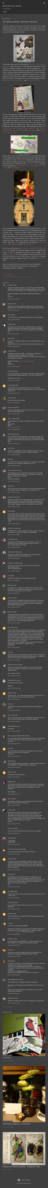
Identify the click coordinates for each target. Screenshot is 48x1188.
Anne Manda (11, 385)
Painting (17, 276)
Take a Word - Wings (33, 80)
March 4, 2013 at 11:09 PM (14, 956)
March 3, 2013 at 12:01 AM (14, 743)
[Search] (44, 2)
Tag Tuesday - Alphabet (32, 163)
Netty (9, 338)
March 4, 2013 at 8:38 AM (14, 934)
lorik (9, 950)
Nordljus (10, 761)
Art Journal (11, 276)
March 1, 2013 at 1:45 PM (13, 523)
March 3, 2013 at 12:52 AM (14, 767)
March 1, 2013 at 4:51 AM (13, 333)
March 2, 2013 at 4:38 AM (14, 622)
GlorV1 (9, 448)
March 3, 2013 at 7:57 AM (14, 823)
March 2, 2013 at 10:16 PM (14, 731)
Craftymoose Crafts (13, 552)
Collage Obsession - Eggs (31, 128)
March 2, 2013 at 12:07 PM (14, 688)
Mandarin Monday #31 (27, 244)
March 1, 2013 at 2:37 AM (14, 319)
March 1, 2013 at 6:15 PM (13, 580)
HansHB (10, 838)
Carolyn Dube (12, 407)
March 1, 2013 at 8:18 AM (14, 413)
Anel (7, 276)
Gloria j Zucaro (12, 434)
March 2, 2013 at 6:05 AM (14, 647)
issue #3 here (41, 258)
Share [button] (4, 274)
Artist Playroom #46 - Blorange (12, 128)
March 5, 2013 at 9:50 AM (14, 993)
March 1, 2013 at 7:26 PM (14, 607)
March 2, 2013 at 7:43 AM (14, 660)
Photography (23, 276)
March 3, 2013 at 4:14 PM (14, 869)
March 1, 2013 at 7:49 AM (14, 402)
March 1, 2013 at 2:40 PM (14, 547)
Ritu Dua (10, 799)
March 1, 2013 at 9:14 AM (13, 443)
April (9, 748)
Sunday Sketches (14, 167)
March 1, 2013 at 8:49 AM (14, 429)
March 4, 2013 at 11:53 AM (14, 945)
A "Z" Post (7, 1058)
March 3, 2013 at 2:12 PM (14, 844)
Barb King (11, 585)
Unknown (10, 693)
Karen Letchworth (13, 470)
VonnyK (10, 874)
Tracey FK (10, 858)
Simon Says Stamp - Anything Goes (14, 80)
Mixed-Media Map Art (14, 427)
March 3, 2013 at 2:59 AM (14, 805)
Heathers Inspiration (14, 563)
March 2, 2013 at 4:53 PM (14, 710)
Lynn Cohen (11, 715)
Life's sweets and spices (14, 931)
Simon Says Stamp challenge (26, 361)
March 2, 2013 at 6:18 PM (14, 721)
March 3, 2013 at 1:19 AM (13, 777)
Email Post (9, 274)
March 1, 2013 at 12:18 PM (14, 506)
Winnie (10, 511)
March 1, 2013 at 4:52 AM (14, 366)
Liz (8, 923)
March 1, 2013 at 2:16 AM (13, 310)
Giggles (10, 781)
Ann (9, 704)
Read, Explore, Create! (12, 6)
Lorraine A (11, 285)
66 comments (10, 1169)
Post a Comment (7, 1006)
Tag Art (29, 276)
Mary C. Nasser (12, 418)
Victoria (10, 810)
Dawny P (10, 303)
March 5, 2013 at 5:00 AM (14, 974)
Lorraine (10, 324)
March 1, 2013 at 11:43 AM (14, 481)
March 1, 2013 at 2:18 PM (13, 534)
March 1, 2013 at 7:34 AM (14, 393)
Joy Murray (11, 598)
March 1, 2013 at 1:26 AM (13, 299)
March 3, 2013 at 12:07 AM (14, 756)
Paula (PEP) (11, 627)
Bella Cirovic (11, 998)
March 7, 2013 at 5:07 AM (14, 1003)
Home (5, 12)
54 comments (10, 1060)
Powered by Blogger (24, 1180)
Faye (9, 486)
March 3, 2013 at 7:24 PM (14, 886)
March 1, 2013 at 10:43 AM (14, 465)
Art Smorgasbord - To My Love (16, 1124)
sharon (10, 315)
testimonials (10, 254)
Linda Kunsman (12, 497)
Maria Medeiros (12, 726)
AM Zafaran (11, 891)
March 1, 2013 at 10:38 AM (14, 454)
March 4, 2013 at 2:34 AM (14, 909)
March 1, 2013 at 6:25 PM (14, 593)
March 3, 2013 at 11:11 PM (13, 897)
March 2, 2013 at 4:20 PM (14, 699)
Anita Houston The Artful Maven (17, 736)
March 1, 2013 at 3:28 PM (14, 571)
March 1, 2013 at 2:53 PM (14, 558)
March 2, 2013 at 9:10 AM (14, 675)
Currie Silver (11, 539)
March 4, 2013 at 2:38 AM (14, 918)
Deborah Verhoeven (14, 664)
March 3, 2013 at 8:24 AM (14, 833)
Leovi (9, 575)
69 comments (10, 1126)
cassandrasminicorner (14, 979)
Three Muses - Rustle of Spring (26, 165)
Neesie (10, 961)
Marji (9, 459)
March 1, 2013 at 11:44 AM (14, 492)
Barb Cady (11, 612)
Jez (9, 652)
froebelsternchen (13, 680)
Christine (10, 398)
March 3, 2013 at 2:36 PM (14, 854)
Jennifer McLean (13, 528)
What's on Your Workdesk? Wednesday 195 (24, 130)
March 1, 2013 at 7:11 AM (13, 380)
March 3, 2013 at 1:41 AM (13, 794)
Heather (10, 351)
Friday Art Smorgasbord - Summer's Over (21, 1167)
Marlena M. (11, 939)
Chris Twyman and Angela (15, 849)
